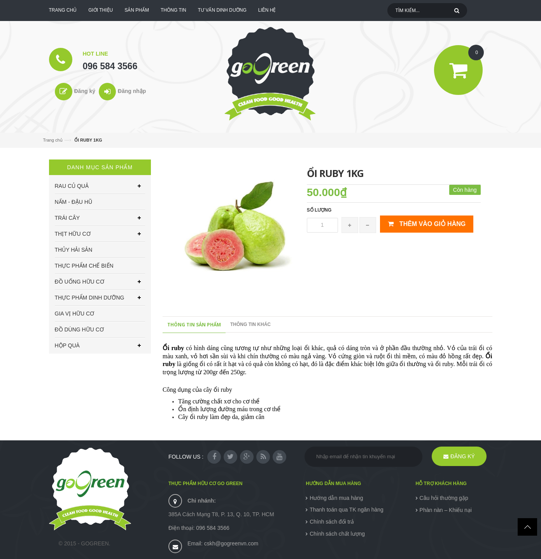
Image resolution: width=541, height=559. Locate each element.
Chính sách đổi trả (332, 522)
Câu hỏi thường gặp (444, 498)
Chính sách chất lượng (337, 534)
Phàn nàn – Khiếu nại (446, 510)
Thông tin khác (250, 324)
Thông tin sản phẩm (194, 324)
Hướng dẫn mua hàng (336, 498)
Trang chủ (53, 140)
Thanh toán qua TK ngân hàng (346, 509)
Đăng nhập (132, 91)
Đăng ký (84, 91)
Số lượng (319, 210)
